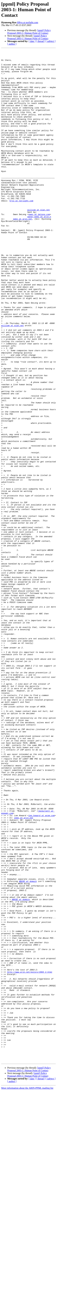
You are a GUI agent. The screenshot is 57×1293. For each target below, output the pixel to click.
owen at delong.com (39, 247)
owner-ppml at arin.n (39, 250)
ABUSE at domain (28, 1047)
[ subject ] (50, 41)
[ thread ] (40, 41)
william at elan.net (38, 242)
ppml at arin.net (22, 252)
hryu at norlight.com (21, 231)
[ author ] (11, 44)
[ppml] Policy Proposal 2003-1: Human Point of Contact (29, 31)
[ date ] (32, 41)
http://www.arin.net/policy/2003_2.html (29, 1156)
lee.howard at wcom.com (41, 968)
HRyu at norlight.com (27, 22)
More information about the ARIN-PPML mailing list (27, 1290)
